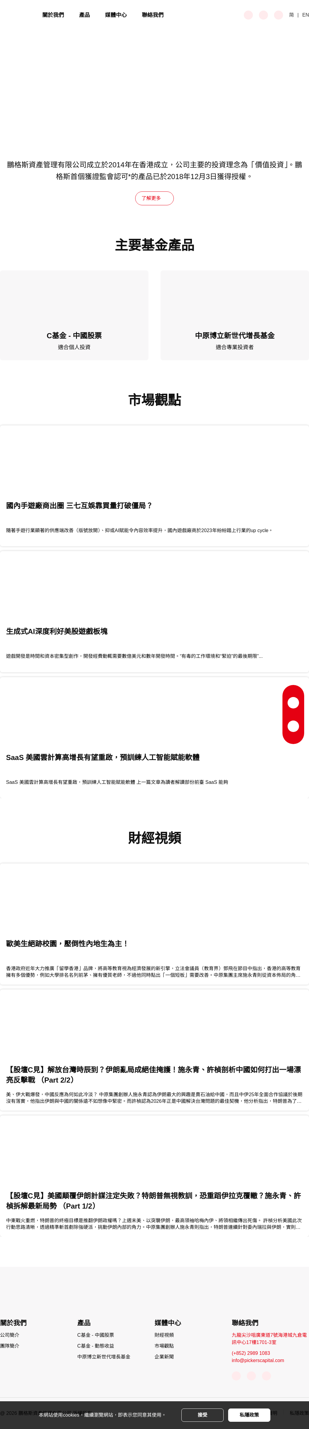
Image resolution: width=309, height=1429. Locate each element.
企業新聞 (164, 1356)
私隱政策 (249, 1415)
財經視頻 (164, 1335)
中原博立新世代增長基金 (103, 1356)
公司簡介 (9, 1335)
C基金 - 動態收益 (95, 1346)
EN (305, 14)
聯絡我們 (153, 15)
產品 (84, 15)
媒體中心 (116, 15)
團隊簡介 (9, 1346)
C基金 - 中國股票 (95, 1335)
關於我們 (53, 15)
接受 (202, 1415)
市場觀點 (164, 1346)
